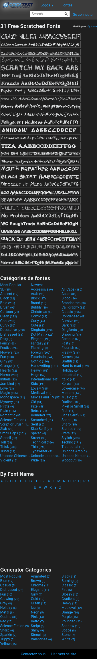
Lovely (40, 388)
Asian (69, 294)
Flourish (70, 348)
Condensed (73, 316)
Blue (6, 581)
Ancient (9, 294)
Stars (68, 433)
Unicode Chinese (15, 456)
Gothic (40, 361)
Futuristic (42, 357)
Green (38, 603)
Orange (70, 612)
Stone (68, 635)
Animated (41, 576)
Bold (7, 303)
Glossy (69, 594)
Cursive (70, 321)
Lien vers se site (63, 654)
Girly (6, 361)
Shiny (37, 630)
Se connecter (83, 14)
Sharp (69, 424)
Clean (8, 316)
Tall (6, 442)
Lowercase (73, 388)
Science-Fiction (15, 420)
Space (68, 630)
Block (38, 298)
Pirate (7, 406)
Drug (6, 339)
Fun (7, 357)
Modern (71, 393)
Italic (68, 379)
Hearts (8, 370)
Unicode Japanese (46, 456)
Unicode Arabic (76, 451)
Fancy (8, 343)
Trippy (7, 639)
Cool (7, 321)
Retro (39, 411)
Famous (70, 339)
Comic (39, 316)
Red (6, 621)
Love (7, 388)
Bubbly (39, 307)
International (44, 379)
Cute (37, 325)
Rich (68, 411)
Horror (9, 375)
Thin (38, 447)
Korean (70, 384)
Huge (38, 375)
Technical (42, 442)
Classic (71, 312)
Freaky (70, 352)
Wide (38, 460)
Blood (69, 298)
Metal (7, 612)
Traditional (72, 447)
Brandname (73, 303)
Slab (6, 429)
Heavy (39, 370)
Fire (66, 590)
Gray (6, 603)
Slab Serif (41, 429)
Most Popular (11, 285)
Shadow (70, 626)
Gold (37, 599)
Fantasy (40, 343)
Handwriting (44, 366)
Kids (38, 384)
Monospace (12, 397)
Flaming (39, 348)
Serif (37, 424)
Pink (37, 617)
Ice (35, 608)
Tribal (7, 451)
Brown (38, 581)
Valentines (41, 639)
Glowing (9, 599)
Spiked (38, 433)
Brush (8, 307)
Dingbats (42, 330)
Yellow (8, 644)
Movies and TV (45, 397)
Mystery (9, 402)
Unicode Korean (76, 456)
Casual (8, 585)
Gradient (70, 599)
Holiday (70, 370)
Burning (69, 581)
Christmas (41, 312)
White (68, 639)
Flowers (9, 352)
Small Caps (13, 433)
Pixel (38, 406)
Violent (8, 460)
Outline (70, 402)
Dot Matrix (42, 334)
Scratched (42, 420)
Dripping (71, 334)
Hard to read (75, 366)
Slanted (71, 429)
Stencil (8, 438)
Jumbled (10, 384)
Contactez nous (33, 654)
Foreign (40, 352)
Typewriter (42, 451)
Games (70, 357)
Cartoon (9, 312)
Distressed (11, 334)
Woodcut (71, 460)
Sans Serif (73, 415)
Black (7, 298)
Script (69, 420)
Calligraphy (73, 307)
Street (38, 438)
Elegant (40, 339)
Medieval (41, 393)
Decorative (12, 330)
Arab (37, 294)
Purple (69, 617)
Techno (71, 442)
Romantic (11, 415)
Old (36, 402)
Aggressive (42, 289)
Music (69, 397)
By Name (92, 26)
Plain (8, 411)
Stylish (70, 438)
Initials (8, 379)
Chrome (40, 585)
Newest (37, 285)
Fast (67, 343)
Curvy (7, 325)
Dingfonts (72, 330)
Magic (9, 393)
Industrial (71, 375)
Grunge (9, 366)
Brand (38, 303)
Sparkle (8, 635)
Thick (8, 447)
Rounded (41, 415)
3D (5, 289)
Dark (69, 325)
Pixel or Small (75, 406)
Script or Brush (15, 424)
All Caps (71, 289)
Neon (37, 612)
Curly (38, 321)
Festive (9, 348)
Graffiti (69, 361)
